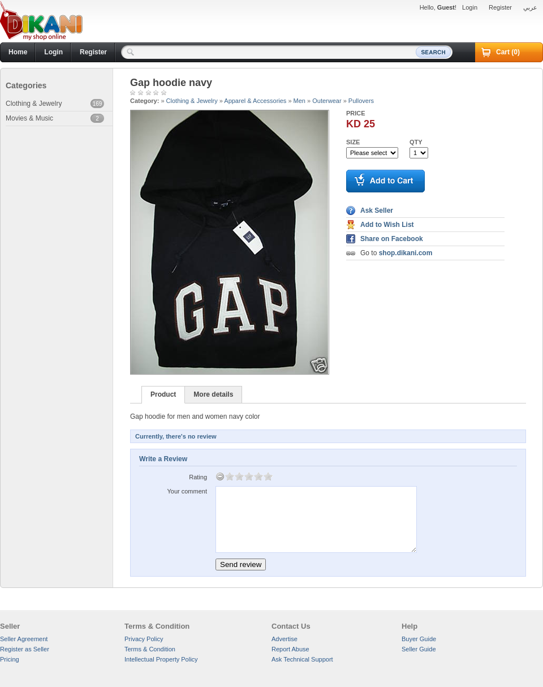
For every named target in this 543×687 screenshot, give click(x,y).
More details (213, 394)
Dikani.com (41, 21)
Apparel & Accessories (255, 100)
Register (500, 7)
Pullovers (361, 100)
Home (17, 52)
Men (299, 100)
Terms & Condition (149, 649)
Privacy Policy (143, 639)
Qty (416, 142)
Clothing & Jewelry (192, 100)
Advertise (285, 639)
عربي (530, 7)
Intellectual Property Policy (161, 659)
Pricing (9, 659)
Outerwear (326, 100)
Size (353, 142)
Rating (198, 477)
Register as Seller (24, 649)
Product (163, 394)
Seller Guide (419, 649)
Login (469, 7)
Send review (240, 564)
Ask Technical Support (302, 659)
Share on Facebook (391, 239)
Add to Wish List (387, 225)
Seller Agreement (24, 639)
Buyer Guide (419, 639)
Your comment (187, 491)
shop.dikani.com (406, 253)
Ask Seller (376, 210)
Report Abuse (290, 649)
